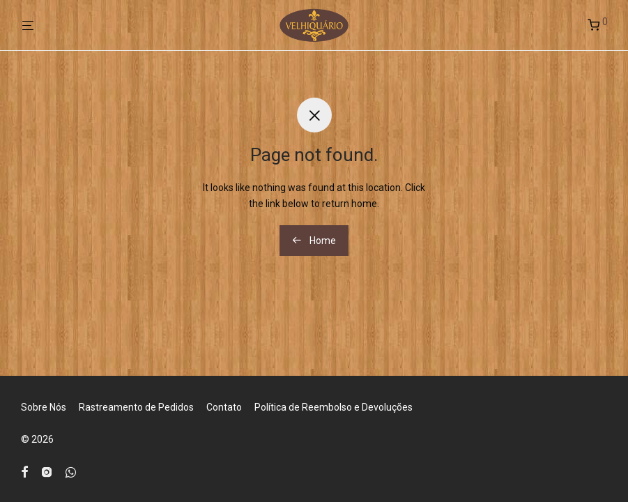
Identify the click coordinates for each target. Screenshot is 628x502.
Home (314, 240)
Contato (224, 407)
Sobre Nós (43, 407)
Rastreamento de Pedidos (136, 407)
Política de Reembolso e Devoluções (333, 407)
